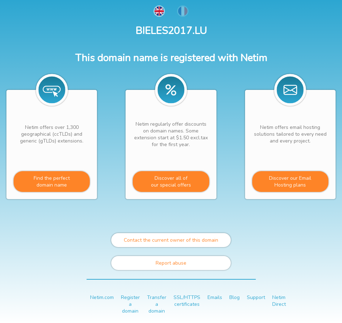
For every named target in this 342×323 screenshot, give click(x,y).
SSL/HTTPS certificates (187, 301)
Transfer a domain (156, 304)
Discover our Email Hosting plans (290, 181)
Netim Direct (279, 301)
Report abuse (171, 263)
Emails (214, 297)
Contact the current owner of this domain (171, 240)
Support (256, 297)
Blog (234, 297)
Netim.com (102, 297)
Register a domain (130, 304)
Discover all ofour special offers (171, 181)
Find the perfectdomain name (52, 181)
